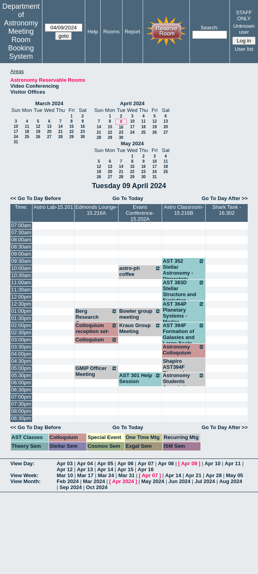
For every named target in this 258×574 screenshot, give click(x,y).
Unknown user (243, 29)
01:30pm (21, 318)
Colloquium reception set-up (96, 331)
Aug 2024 (230, 481)
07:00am (21, 225)
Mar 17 (85, 475)
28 (60, 137)
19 (38, 131)
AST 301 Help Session (140, 378)
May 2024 (132, 143)
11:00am (21, 282)
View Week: (24, 475)
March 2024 (49, 103)
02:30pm (21, 332)
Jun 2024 (179, 481)
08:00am (21, 240)
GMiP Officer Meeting (96, 371)
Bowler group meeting (140, 314)
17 (15, 131)
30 (82, 137)
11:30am (21, 290)
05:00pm (21, 368)
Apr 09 (189, 463)
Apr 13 (85, 469)
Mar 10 (65, 475)
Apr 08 (166, 463)
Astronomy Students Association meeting (183, 384)
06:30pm (21, 390)
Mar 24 (106, 475)
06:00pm (21, 382)
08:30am (21, 247)
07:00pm (21, 397)
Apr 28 (214, 475)
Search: (209, 28)
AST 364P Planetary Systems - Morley (183, 313)
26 (38, 137)
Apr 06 (125, 463)
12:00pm (21, 297)
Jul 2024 (205, 481)
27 (49, 137)
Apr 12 (65, 469)
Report (132, 32)
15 (71, 126)
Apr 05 (105, 463)
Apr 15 (125, 469)
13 (49, 126)
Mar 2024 (94, 481)
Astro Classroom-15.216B (183, 210)
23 (82, 131)
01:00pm (21, 311)
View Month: (25, 481)
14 (60, 126)
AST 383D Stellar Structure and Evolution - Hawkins (183, 294)
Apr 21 (193, 475)
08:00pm (21, 411)
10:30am (21, 275)
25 (27, 137)
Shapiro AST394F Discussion (176, 367)
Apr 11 (233, 463)
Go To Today (128, 198)
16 (82, 126)
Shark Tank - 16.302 (226, 210)
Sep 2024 (70, 487)
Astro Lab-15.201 (53, 207)
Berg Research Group (96, 317)
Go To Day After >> (225, 198)
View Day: (22, 463)
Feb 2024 (68, 481)
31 (15, 142)
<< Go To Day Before (35, 198)
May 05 (234, 475)
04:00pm (21, 354)
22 (71, 131)
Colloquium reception (96, 343)
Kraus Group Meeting (140, 328)
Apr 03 (65, 463)
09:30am (21, 261)
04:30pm (21, 361)
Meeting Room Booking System (21, 43)
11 (27, 126)
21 (60, 131)
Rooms (111, 32)
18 (27, 131)
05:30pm (21, 375)
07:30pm (21, 404)
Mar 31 (126, 475)
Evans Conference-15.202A (140, 213)
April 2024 (132, 103)
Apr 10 (212, 463)
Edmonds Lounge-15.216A (96, 210)
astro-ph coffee (140, 271)
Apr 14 (105, 469)
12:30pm (21, 304)
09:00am (21, 254)
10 (15, 126)
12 (38, 126)
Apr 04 (85, 463)
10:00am (21, 268)
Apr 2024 (123, 481)
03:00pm (21, 340)
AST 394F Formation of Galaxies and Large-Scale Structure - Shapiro (183, 340)
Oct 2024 (96, 487)
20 (49, 131)
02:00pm (21, 325)
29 (71, 137)
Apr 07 (145, 463)
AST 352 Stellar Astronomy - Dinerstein (183, 270)
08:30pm (21, 418)
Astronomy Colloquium (183, 350)
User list (244, 49)
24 (15, 137)
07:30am (21, 232)
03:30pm (21, 347)
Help (93, 32)
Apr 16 (145, 469)
